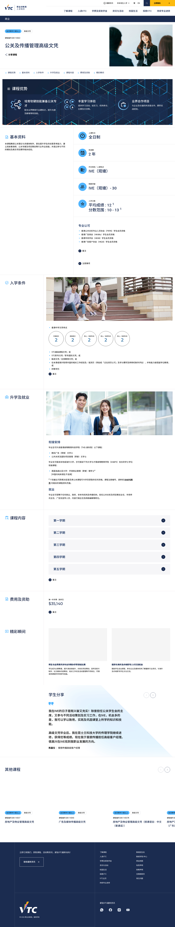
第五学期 (59, 569)
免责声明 (139, 865)
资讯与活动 (118, 11)
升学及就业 (53, 72)
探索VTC (147, 11)
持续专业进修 (163, 11)
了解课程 (68, 11)
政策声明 (139, 870)
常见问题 (139, 878)
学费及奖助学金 (99, 11)
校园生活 (133, 11)
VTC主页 (103, 878)
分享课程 (11, 54)
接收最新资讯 (32, 862)
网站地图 (139, 861)
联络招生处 (140, 852)
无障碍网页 (140, 874)
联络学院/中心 (141, 857)
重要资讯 (108, 3)
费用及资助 (83, 72)
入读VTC (82, 11)
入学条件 (38, 72)
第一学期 (59, 520)
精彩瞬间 (98, 72)
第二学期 (59, 532)
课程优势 (10, 72)
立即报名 (162, 3)
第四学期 (59, 557)
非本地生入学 (123, 3)
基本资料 (24, 72)
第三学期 (59, 545)
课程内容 (68, 72)
